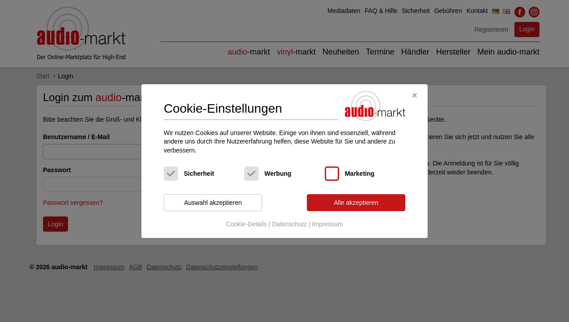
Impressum (327, 224)
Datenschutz (289, 224)
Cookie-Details (246, 224)
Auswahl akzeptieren (213, 202)
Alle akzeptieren (356, 202)
